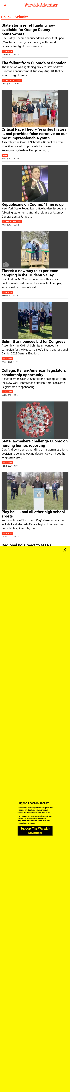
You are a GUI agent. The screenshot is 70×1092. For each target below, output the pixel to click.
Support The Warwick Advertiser (35, 830)
